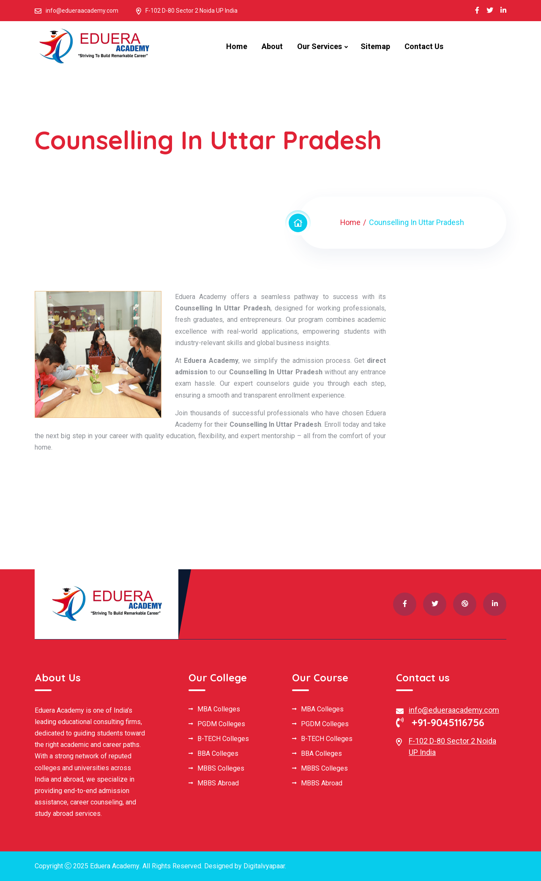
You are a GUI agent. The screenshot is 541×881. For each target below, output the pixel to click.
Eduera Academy (114, 866)
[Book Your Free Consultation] (450, 428)
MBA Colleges (218, 709)
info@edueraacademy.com (82, 10)
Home (236, 46)
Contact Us (423, 46)
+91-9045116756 (440, 722)
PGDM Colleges (221, 724)
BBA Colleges (217, 753)
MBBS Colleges (220, 768)
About (272, 46)
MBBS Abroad (218, 783)
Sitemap (375, 46)
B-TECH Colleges (223, 739)
